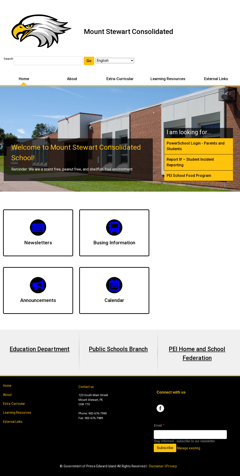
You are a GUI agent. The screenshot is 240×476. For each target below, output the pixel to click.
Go (88, 61)
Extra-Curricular (120, 79)
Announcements (38, 300)
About (72, 79)
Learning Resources (167, 79)
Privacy (171, 466)
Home (24, 79)
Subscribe (165, 448)
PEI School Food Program (189, 175)
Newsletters (38, 242)
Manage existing (188, 448)
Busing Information (114, 242)
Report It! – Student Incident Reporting (190, 162)
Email (158, 425)
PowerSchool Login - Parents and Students (196, 146)
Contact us (86, 387)
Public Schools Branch (118, 349)
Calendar (114, 300)
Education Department (39, 349)
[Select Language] (114, 60)
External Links (216, 79)
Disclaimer (156, 466)
